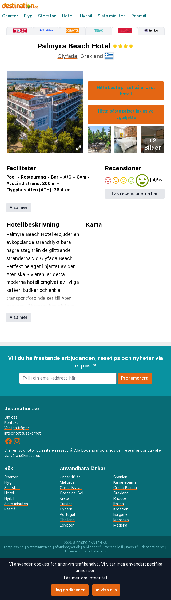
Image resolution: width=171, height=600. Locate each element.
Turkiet (66, 504)
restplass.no (14, 547)
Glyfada (67, 56)
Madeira (120, 525)
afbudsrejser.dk (67, 547)
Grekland (121, 493)
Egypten (67, 525)
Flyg (28, 15)
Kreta (64, 498)
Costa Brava (71, 488)
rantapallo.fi (114, 547)
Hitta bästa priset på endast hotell (126, 90)
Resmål (138, 15)
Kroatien (120, 509)
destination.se (153, 547)
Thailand (67, 520)
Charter (10, 15)
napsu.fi (132, 547)
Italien (118, 504)
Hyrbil (86, 15)
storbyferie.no (96, 551)
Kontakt (11, 422)
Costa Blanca (125, 488)
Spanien (120, 477)
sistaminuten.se (39, 547)
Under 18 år (70, 477)
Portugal (67, 514)
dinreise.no (73, 551)
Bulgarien (121, 514)
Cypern (66, 509)
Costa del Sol (71, 493)
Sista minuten (112, 15)
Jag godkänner (69, 590)
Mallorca (67, 482)
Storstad (47, 15)
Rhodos (120, 498)
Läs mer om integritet (86, 577)
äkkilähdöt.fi (92, 547)
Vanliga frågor (16, 428)
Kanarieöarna (125, 482)
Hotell (68, 15)
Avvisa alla (106, 590)
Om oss (10, 417)
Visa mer (19, 207)
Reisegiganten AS (91, 543)
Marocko (121, 520)
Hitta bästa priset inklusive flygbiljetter (126, 114)
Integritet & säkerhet (22, 433)
